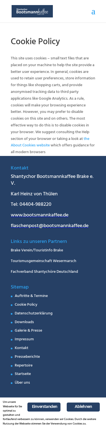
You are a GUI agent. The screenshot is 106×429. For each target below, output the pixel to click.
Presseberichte (27, 357)
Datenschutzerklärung (34, 314)
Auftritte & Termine (31, 296)
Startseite (23, 374)
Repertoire (24, 366)
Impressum (24, 339)
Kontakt (21, 348)
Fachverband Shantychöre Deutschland (44, 272)
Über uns (22, 383)
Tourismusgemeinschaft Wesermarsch (43, 261)
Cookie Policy (26, 305)
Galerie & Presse (28, 331)
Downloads (24, 322)
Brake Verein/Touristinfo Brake (37, 250)
